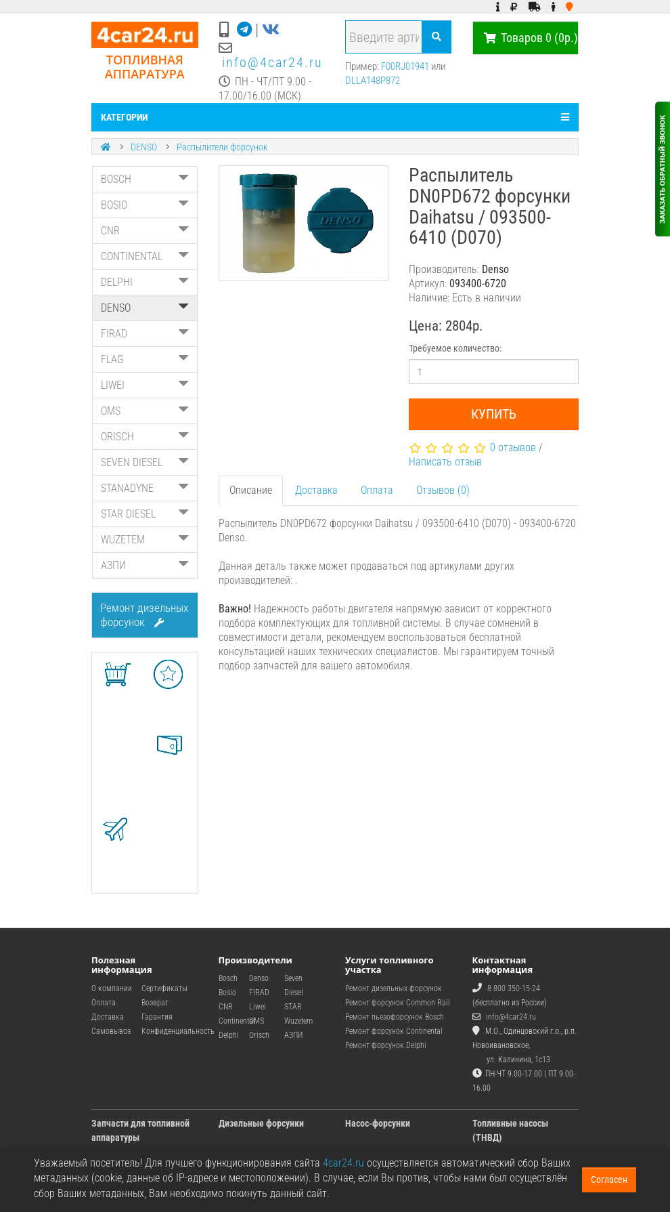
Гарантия (157, 1017)
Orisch (259, 1035)
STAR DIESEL (145, 513)
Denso (259, 978)
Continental (237, 1021)
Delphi (229, 1035)
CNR (145, 230)
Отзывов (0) (443, 490)
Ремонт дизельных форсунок (144, 615)
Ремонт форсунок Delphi (385, 1045)
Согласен (609, 1179)
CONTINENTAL (145, 256)
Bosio (227, 992)
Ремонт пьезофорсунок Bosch (394, 1017)
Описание (250, 490)
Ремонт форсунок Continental (394, 1031)
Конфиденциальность (178, 1031)
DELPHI (145, 282)
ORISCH (145, 436)
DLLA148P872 (372, 81)
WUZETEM (145, 539)
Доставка (316, 490)
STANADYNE (145, 488)
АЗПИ (145, 565)
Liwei (257, 1006)
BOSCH (145, 179)
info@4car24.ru (272, 62)
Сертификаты (164, 988)
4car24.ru (343, 1162)
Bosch (228, 978)
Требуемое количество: (455, 348)
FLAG (145, 359)
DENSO (144, 147)
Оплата (377, 490)
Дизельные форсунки (261, 1123)
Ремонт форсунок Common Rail (397, 1002)
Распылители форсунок (222, 147)
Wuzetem (298, 1021)
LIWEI (145, 385)
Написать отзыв (445, 461)
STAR (293, 1006)
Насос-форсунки (377, 1123)
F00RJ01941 (405, 66)
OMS (145, 410)
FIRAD (145, 333)
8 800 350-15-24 (513, 988)
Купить (493, 414)
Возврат (155, 1002)
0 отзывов (513, 447)
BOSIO (145, 204)
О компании (111, 988)
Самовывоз (111, 1031)
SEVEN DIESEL (145, 462)
